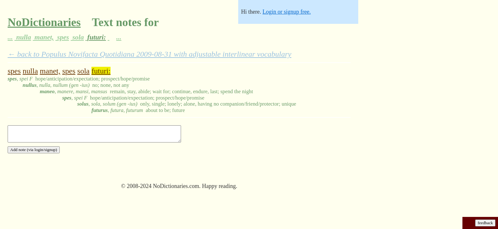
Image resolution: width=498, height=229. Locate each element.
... (10, 37)
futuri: (95, 37)
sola (77, 37)
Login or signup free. (286, 12)
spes (62, 37)
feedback (485, 222)
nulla (23, 37)
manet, (43, 37)
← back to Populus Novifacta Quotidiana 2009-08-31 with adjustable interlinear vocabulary (149, 54)
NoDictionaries (44, 22)
